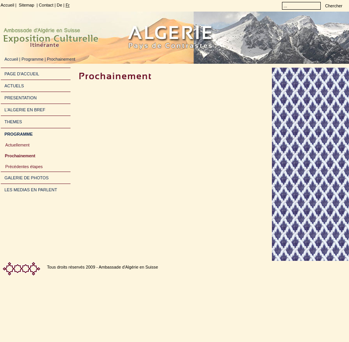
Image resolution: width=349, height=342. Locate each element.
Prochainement (20, 155)
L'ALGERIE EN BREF (25, 109)
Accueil (7, 5)
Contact (46, 5)
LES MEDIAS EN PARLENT (31, 189)
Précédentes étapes (24, 166)
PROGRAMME (19, 134)
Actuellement (17, 145)
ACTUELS (14, 85)
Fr (67, 5)
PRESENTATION (21, 97)
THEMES (13, 121)
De (59, 5)
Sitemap (26, 5)
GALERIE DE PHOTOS (27, 177)
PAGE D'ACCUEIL (22, 73)
